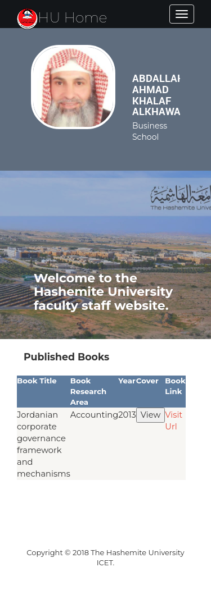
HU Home (62, 17)
